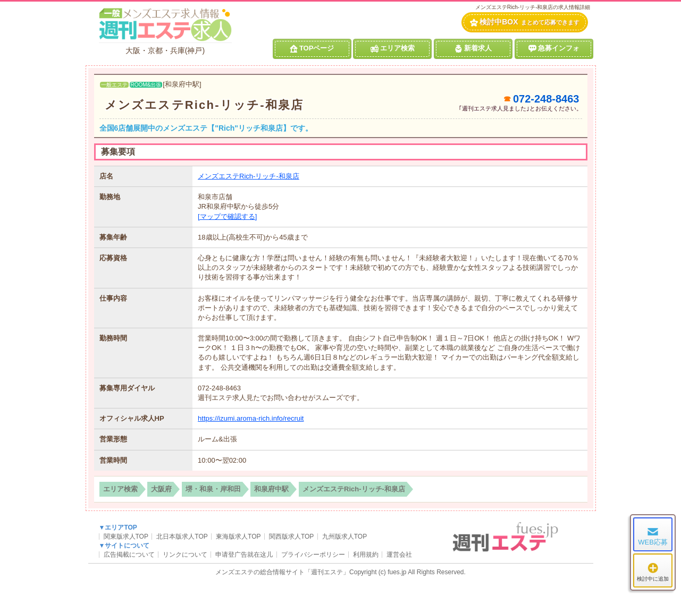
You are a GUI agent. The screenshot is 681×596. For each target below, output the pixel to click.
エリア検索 (393, 48)
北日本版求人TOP (181, 536)
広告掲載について (129, 554)
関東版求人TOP (126, 536)
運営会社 (399, 554)
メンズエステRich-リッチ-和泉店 (204, 105)
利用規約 (366, 554)
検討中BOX (524, 22)
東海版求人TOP (238, 536)
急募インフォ (553, 48)
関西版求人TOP (291, 536)
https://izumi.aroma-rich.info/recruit (251, 418)
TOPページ (312, 48)
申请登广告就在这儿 (244, 554)
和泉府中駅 (271, 489)
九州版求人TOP (344, 536)
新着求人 (473, 48)
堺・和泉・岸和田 (213, 489)
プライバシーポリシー (313, 554)
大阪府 (161, 489)
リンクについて (185, 554)
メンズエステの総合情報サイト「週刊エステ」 (282, 572)
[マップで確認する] (227, 216)
